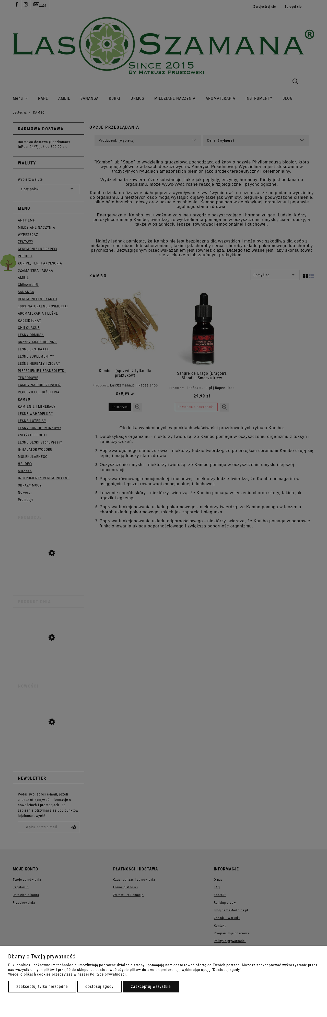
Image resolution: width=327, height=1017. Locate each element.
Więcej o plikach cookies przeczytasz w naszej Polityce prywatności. (67, 974)
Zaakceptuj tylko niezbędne (42, 986)
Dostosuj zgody (99, 986)
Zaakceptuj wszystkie (151, 986)
